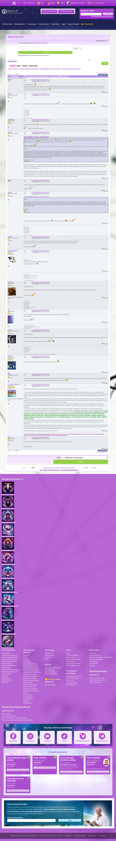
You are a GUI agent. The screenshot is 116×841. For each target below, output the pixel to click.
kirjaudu (36, 43)
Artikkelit (5, 676)
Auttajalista (6, 678)
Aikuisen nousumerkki (9, 659)
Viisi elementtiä (71, 682)
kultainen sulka (12, 250)
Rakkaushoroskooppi (9, 665)
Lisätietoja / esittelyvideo (18, 770)
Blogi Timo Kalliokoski (30, 668)
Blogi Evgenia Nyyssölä (31, 680)
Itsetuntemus (44, 24)
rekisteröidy (43, 43)
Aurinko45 (11, 119)
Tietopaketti (27, 694)
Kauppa (92, 665)
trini (9, 310)
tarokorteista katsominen (71, 69)
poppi (9, 374)
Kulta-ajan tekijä (94, 655)
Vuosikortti (70, 661)
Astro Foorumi (15, 37)
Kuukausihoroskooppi (9, 655)
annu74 (10, 132)
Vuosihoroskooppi (72, 678)
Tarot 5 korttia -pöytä (73, 663)
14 (14, 74)
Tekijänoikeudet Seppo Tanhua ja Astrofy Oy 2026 (23, 835)
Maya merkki (6, 673)
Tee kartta (26, 701)
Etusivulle (5, 682)
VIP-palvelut (87, 24)
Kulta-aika (97, 3)
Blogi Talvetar (28, 682)
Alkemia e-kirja (7, 680)
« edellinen (98, 72)
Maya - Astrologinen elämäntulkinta (14, 718)
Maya (42, 3)
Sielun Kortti (70, 657)
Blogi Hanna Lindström (31, 690)
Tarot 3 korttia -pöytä (73, 665)
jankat (10, 356)
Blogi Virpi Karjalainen (31, 670)
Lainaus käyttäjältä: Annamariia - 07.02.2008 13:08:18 (36, 196)
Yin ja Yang (70, 680)
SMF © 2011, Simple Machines (66, 468)
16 (17, 74)
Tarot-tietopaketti (72, 655)
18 (20, 74)
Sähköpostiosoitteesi (15, 818)
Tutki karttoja (7, 24)
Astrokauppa (66, 11)
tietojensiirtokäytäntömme (33, 813)
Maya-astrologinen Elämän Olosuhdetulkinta (17, 720)
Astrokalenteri (49, 11)
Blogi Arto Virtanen (29, 686)
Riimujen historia (51, 672)
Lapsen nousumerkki (9, 661)
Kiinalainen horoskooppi (10, 671)
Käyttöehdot (68, 835)
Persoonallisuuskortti (73, 659)
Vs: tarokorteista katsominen (40, 80)
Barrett (10, 93)
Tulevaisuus (31, 24)
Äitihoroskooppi (7, 663)
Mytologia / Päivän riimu (53, 668)
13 (13, 74)
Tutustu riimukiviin (51, 674)
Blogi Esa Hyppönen (30, 676)
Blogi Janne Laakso (30, 674)
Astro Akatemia (50, 685)
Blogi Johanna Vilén (30, 666)
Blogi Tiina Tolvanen (30, 688)
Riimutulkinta (49, 670)
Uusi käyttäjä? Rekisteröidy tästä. (102, 16)
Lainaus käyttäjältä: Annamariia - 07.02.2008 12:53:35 (36, 136)
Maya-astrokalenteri (8, 716)
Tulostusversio (103, 74)
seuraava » (105, 72)
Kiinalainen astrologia (78, 3)
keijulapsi (11, 282)
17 (19, 74)
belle (9, 437)
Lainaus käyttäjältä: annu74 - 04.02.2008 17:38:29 (35, 137)
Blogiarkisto (93, 661)
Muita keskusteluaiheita (30, 69)
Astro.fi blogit (73, 24)
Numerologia (31, 3)
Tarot (53, 3)
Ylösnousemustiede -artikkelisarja (100, 657)
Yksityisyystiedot (92, 835)
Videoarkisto (93, 663)
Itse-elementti (71, 684)
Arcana (10, 329)
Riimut (62, 3)
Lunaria (10, 236)
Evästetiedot (102, 835)
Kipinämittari (6, 667)
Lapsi (64, 24)
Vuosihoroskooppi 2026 (10, 657)
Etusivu (18, 3)
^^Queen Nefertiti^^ (14, 384)
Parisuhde (55, 24)
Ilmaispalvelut (19, 24)
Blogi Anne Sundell (30, 678)
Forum (25, 692)
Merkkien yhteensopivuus (11, 669)
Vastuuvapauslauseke (80, 835)
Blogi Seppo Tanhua (30, 664)
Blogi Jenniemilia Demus (32, 672)
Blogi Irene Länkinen (30, 684)
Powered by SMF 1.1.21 (49, 468)
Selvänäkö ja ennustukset (50, 69)
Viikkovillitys (6, 653)
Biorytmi (26, 655)
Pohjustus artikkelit (96, 659)
